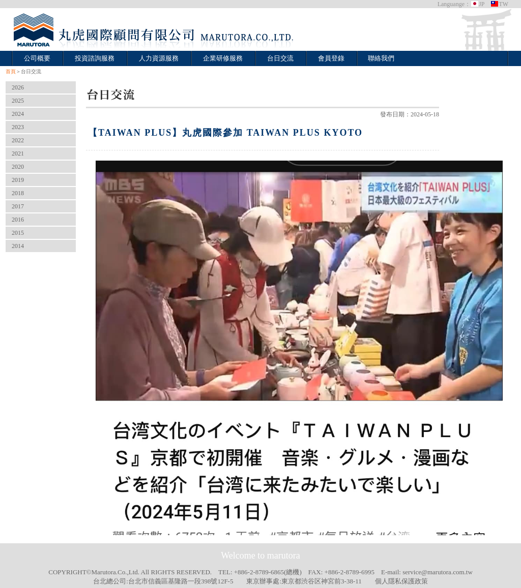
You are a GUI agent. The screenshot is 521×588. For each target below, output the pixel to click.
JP (477, 4)
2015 (18, 232)
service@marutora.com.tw (437, 572)
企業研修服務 (223, 58)
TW (499, 4)
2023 (18, 127)
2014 (18, 246)
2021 (18, 153)
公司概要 (37, 58)
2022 (18, 140)
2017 (18, 206)
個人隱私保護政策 (401, 581)
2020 (18, 166)
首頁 (11, 71)
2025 (18, 100)
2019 (18, 179)
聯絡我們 (381, 58)
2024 (18, 113)
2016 (18, 219)
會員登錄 (331, 58)
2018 (18, 193)
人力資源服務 (159, 58)
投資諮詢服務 (94, 58)
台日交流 (280, 58)
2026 (18, 87)
